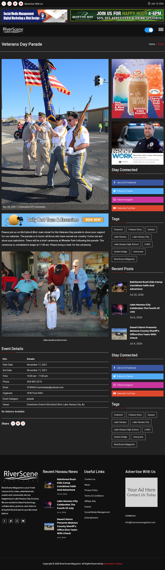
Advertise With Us (33, 3)
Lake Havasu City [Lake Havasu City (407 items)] (141, 237)
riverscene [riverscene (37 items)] (138, 251)
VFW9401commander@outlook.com (45, 387)
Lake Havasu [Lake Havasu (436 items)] (120, 237)
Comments (32, 207)
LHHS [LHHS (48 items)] (147, 244)
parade (30, 398)
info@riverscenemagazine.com (140, 522)
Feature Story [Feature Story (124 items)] (135, 229)
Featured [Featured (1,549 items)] (118, 229)
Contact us (90, 479)
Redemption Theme (113, 564)
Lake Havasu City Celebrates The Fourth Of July (145, 308)
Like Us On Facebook (126, 182)
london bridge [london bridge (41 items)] (120, 251)
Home (152, 44)
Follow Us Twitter (125, 191)
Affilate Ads (90, 501)
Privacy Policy (91, 490)
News (87, 484)
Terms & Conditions (94, 495)
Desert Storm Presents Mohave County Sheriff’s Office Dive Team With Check (144, 333)
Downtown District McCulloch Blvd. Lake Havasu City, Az (56, 404)
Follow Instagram (125, 199)
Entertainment (91, 517)
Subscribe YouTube (126, 208)
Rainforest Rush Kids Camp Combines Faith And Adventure (146, 285)
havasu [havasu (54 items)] (151, 229)
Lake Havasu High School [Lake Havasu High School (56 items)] (126, 244)
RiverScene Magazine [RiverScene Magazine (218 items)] (124, 259)
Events (88, 506)
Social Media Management (97, 512)
